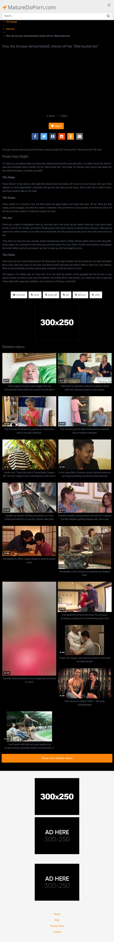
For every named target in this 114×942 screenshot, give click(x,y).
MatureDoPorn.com (29, 7)
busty (35, 294)
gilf (66, 294)
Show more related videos (57, 758)
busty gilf (51, 294)
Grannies (10, 28)
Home (57, 914)
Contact (57, 931)
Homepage (11, 21)
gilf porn (80, 294)
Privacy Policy (57, 926)
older (96, 294)
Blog (57, 920)
